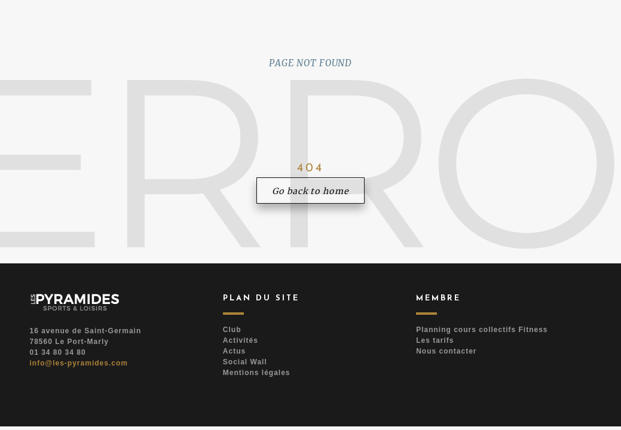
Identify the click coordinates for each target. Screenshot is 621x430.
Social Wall (245, 362)
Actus (234, 351)
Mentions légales (256, 372)
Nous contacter (446, 351)
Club (232, 329)
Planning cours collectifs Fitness (481, 329)
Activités (240, 340)
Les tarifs (435, 340)
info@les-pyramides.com (79, 363)
